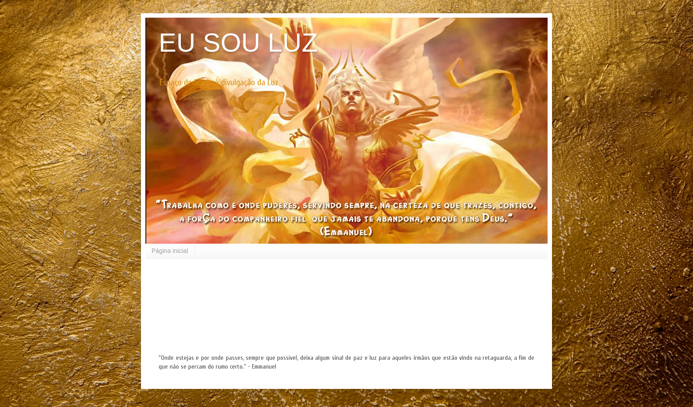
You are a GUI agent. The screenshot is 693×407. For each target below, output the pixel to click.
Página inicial (170, 250)
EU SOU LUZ (238, 42)
